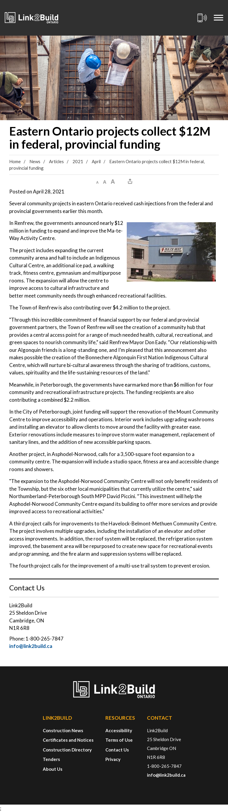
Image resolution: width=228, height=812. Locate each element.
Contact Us (117, 749)
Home (15, 161)
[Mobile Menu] (218, 18)
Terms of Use (119, 740)
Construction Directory (67, 749)
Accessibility (118, 730)
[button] (97, 181)
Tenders (51, 759)
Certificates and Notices (68, 740)
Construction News (63, 730)
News (34, 161)
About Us (52, 769)
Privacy (113, 759)
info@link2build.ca (30, 646)
